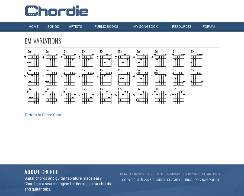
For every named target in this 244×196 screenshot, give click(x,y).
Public (106, 26)
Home (33, 26)
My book (145, 26)
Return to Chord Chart (44, 115)
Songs (53, 26)
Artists (75, 26)
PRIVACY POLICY (207, 149)
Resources (182, 26)
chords (185, 149)
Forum (209, 26)
